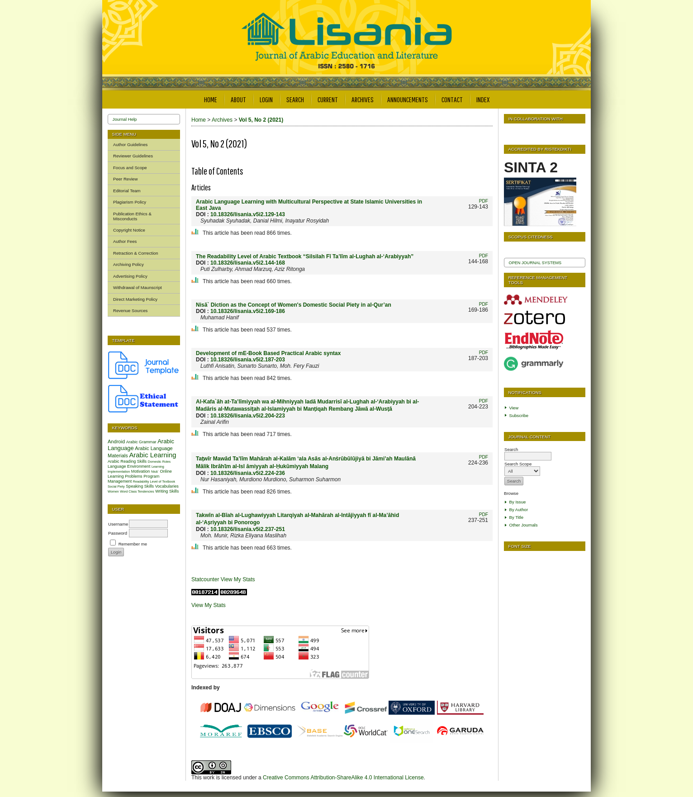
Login (266, 99)
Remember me (133, 543)
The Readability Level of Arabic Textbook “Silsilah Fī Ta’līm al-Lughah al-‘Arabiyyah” (304, 256)
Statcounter (205, 579)
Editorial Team (127, 190)
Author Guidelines (130, 144)
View (514, 407)
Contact (452, 99)
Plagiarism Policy (129, 201)
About (238, 99)
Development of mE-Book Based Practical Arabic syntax (268, 353)
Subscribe (519, 415)
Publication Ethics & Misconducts (132, 216)
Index (482, 99)
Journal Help (125, 119)
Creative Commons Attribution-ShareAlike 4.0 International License (343, 777)
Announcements (407, 99)
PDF (483, 201)
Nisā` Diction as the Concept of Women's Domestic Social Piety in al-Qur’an (293, 305)
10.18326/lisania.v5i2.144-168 (247, 263)
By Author (518, 509)
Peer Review (125, 178)
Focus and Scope (130, 167)
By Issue (517, 501)
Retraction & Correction (135, 253)
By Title (516, 517)
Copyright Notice (129, 230)
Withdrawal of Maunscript (137, 287)
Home (210, 99)
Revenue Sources (130, 310)
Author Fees (125, 241)
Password (117, 533)
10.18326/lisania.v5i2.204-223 (247, 416)
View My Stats (238, 579)
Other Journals (523, 524)
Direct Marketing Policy (135, 299)
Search (295, 99)
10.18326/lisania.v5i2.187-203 (247, 359)
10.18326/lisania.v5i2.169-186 (247, 311)
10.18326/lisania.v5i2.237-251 (247, 529)
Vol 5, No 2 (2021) (261, 120)
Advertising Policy (130, 276)
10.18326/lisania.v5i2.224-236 (247, 473)
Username (118, 524)
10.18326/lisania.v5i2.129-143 (247, 214)
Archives (362, 99)
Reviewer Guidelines (133, 155)
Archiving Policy (128, 264)
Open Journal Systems (535, 263)
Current (328, 99)
